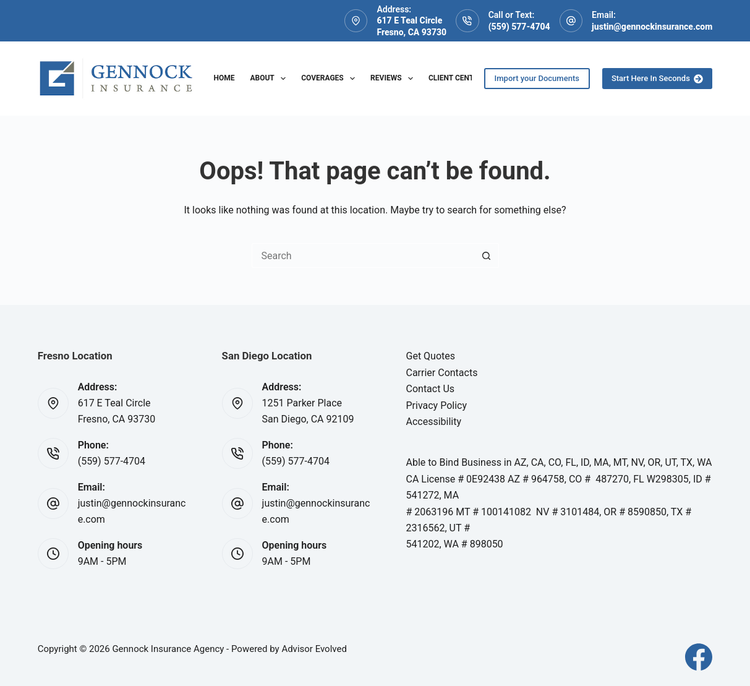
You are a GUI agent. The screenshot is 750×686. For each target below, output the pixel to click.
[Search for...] (363, 255)
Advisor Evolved (314, 648)
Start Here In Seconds (657, 79)
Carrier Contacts (442, 373)
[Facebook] (698, 657)
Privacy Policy (436, 405)
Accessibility (434, 421)
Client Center (455, 78)
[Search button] (486, 255)
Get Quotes (431, 356)
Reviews (394, 78)
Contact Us (430, 389)
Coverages (330, 78)
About (270, 78)
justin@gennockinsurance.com (652, 27)
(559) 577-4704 (519, 27)
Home (223, 78)
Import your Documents (537, 78)
